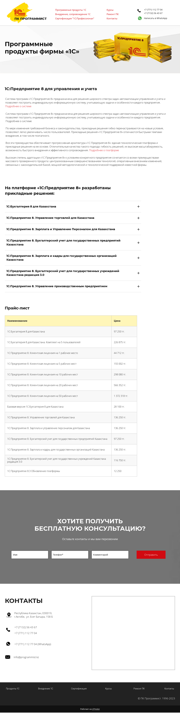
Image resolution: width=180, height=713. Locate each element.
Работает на (90, 709)
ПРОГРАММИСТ (33, 19)
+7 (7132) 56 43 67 (153, 13)
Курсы (110, 9)
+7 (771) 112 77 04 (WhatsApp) (32, 644)
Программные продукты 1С (70, 9)
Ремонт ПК (113, 14)
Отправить (151, 554)
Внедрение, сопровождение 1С (72, 14)
